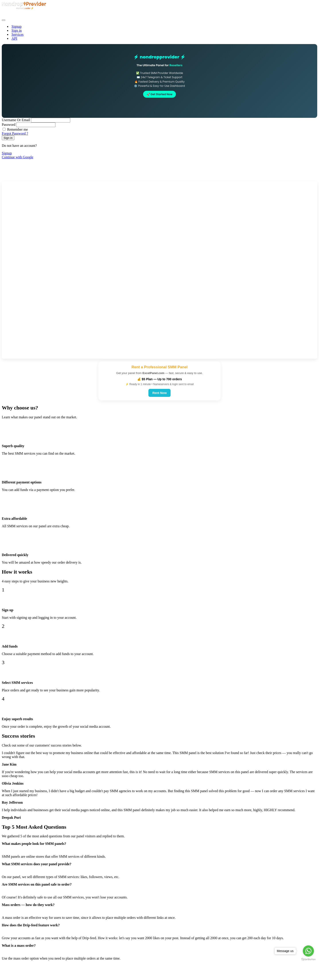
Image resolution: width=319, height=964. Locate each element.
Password (8, 124)
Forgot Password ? (15, 133)
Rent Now (159, 393)
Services (17, 34)
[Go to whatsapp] (308, 950)
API (14, 38)
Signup (16, 26)
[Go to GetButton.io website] (308, 959)
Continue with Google (17, 157)
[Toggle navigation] (3, 20)
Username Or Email (16, 120)
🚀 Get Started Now (160, 94)
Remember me (17, 129)
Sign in (17, 30)
